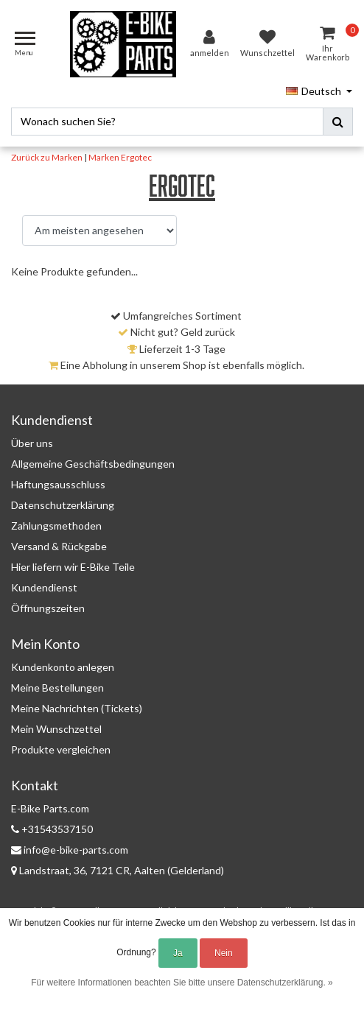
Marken (103, 157)
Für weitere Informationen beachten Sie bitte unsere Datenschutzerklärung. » (182, 982)
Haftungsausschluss (58, 484)
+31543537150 (52, 829)
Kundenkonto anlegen (62, 667)
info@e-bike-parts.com (69, 849)
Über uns (32, 443)
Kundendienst (44, 587)
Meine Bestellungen (57, 687)
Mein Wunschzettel (56, 729)
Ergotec (136, 157)
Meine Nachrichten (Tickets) (76, 708)
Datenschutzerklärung (62, 505)
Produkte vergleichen (61, 749)
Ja (178, 953)
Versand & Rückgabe (59, 546)
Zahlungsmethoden (56, 525)
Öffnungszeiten (48, 608)
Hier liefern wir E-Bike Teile (73, 567)
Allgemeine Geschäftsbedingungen (93, 463)
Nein (223, 953)
